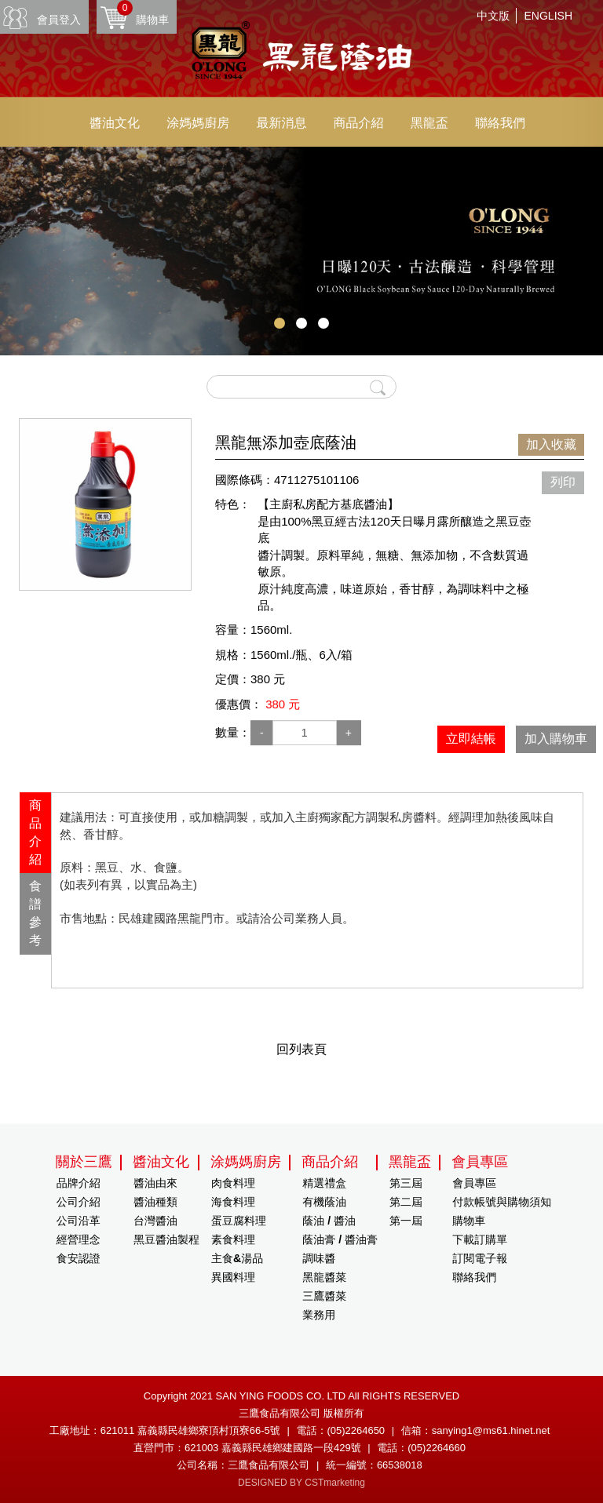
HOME (301, 52)
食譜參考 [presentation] (35, 913)
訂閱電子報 (479, 1258)
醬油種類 (155, 1201)
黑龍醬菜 (324, 1277)
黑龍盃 (429, 122)
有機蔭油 (324, 1201)
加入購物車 (555, 738)
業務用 (318, 1314)
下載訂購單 (479, 1239)
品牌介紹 (78, 1183)
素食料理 (233, 1239)
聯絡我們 (500, 122)
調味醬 (318, 1258)
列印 (563, 482)
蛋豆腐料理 (238, 1220)
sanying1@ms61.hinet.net (491, 1430)
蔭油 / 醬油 (329, 1220)
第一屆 (405, 1220)
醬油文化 (115, 122)
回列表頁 (301, 1049)
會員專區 (474, 1183)
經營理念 (78, 1239)
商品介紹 (359, 122)
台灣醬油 (155, 1220)
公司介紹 (78, 1201)
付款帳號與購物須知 (501, 1201)
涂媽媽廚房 (197, 122)
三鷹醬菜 (324, 1296)
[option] (105, 504)
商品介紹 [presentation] (35, 832)
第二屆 (405, 1201)
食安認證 (78, 1258)
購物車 (143, 13)
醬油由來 (155, 1183)
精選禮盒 (324, 1183)
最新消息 (281, 122)
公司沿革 (78, 1220)
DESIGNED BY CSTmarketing (301, 1482)
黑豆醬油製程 (166, 1239)
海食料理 (233, 1201)
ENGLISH (548, 15)
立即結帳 (471, 738)
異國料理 (233, 1277)
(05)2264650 (356, 1430)
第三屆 (405, 1183)
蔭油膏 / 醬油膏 (340, 1239)
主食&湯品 (237, 1258)
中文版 (493, 15)
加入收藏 (551, 444)
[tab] (35, 832)
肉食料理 (233, 1183)
